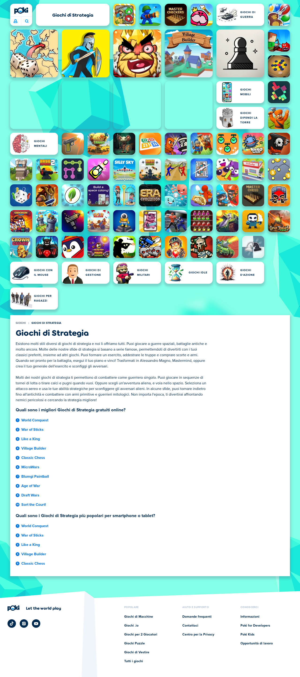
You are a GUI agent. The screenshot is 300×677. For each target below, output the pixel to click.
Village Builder (33, 448)
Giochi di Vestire (136, 652)
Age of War (30, 486)
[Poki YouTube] (36, 623)
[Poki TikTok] (12, 623)
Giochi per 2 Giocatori (140, 634)
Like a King (30, 439)
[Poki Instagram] (24, 623)
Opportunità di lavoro (256, 643)
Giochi (21, 323)
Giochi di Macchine (138, 616)
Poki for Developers (255, 625)
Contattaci (190, 625)
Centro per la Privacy (198, 634)
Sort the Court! (33, 505)
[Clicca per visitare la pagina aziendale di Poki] (34, 608)
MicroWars (30, 467)
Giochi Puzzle (134, 643)
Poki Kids (247, 634)
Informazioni (249, 616)
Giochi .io (131, 625)
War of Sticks (32, 429)
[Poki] (21, 10)
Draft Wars (30, 495)
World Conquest (34, 420)
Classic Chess (33, 458)
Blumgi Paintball (35, 476)
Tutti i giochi (133, 661)
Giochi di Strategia (46, 323)
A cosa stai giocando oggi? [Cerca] (27, 21)
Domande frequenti (197, 616)
